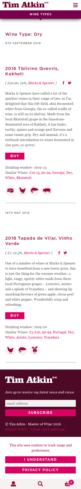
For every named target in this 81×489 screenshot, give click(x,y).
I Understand (40, 459)
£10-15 (34, 172)
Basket (64, 482)
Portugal (59, 332)
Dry (69, 172)
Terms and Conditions (47, 429)
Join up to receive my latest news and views (39, 392)
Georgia (58, 172)
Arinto (21, 337)
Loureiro (35, 337)
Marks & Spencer (41, 83)
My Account (13, 484)
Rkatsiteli (24, 178)
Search (40, 484)
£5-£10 (34, 332)
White (10, 178)
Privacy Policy (40, 470)
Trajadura (51, 337)
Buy (14, 156)
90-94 (46, 172)
